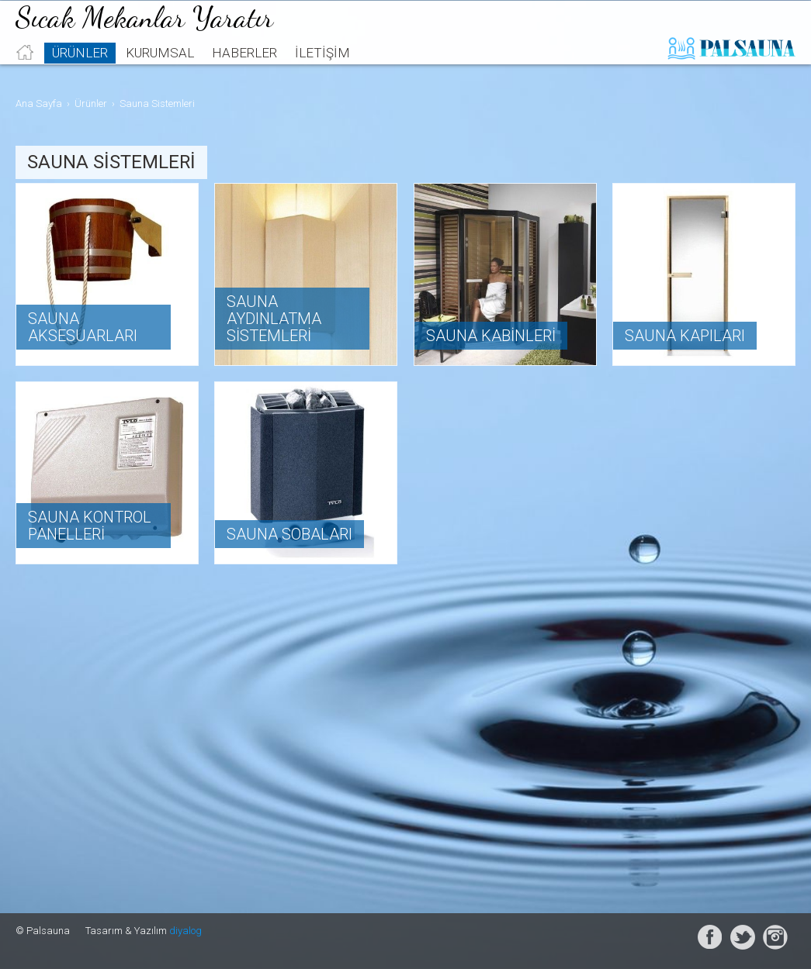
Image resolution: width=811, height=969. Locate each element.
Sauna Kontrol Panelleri (89, 525)
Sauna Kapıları (685, 335)
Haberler (244, 74)
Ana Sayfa (39, 103)
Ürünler (80, 74)
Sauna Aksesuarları (82, 327)
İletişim (322, 74)
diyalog (185, 930)
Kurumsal (160, 74)
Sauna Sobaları (289, 534)
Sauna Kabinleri (491, 335)
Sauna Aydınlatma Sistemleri (274, 318)
